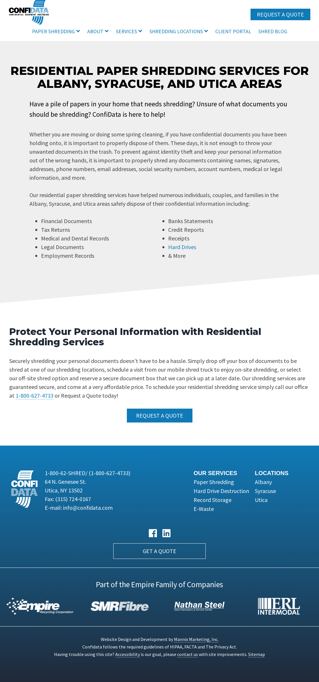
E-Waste (204, 508)
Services (126, 31)
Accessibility (127, 654)
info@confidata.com (88, 507)
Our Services (215, 473)
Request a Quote (280, 14)
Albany (263, 481)
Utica (261, 499)
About (95, 31)
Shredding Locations (176, 31)
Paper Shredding (53, 31)
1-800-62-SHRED (87, 473)
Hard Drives (182, 247)
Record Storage (212, 499)
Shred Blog (272, 31)
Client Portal (233, 31)
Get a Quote (159, 551)
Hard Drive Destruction (221, 490)
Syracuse (265, 490)
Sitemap (256, 654)
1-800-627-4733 (34, 395)
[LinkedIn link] (166, 533)
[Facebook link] (153, 533)
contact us (187, 654)
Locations (271, 473)
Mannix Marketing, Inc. (196, 639)
